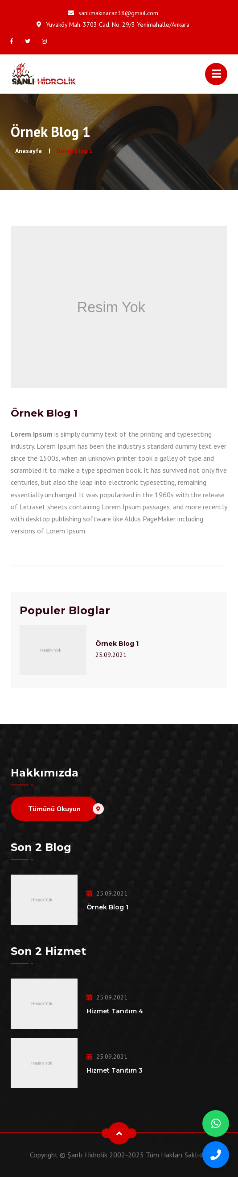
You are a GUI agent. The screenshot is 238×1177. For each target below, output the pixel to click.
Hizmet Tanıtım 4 (114, 1011)
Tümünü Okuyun (63, 808)
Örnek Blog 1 (117, 644)
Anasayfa (28, 151)
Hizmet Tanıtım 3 (114, 1070)
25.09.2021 (111, 655)
